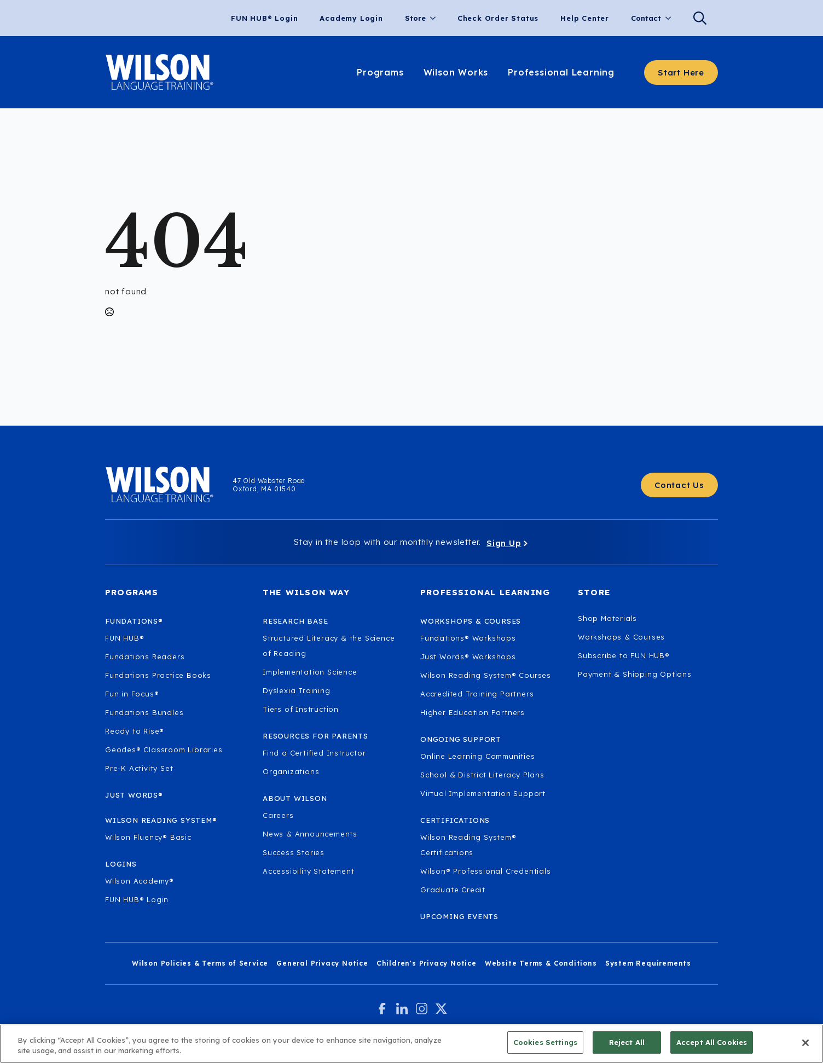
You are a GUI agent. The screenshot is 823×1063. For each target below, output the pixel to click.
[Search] (700, 18)
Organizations (291, 771)
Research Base (295, 621)
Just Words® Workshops (468, 656)
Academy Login (351, 18)
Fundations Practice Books (158, 675)
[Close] (805, 1046)
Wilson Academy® (139, 880)
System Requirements (648, 963)
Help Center (584, 18)
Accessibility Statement (308, 871)
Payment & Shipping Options (635, 674)
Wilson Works (456, 72)
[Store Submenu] (436, 18)
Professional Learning (561, 72)
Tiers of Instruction (301, 709)
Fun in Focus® (132, 693)
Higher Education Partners (472, 712)
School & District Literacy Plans (482, 774)
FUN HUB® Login (264, 18)
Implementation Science (310, 671)
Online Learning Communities (477, 756)
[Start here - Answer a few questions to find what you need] (681, 72)
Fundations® (134, 621)
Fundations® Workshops (468, 638)
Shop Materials (607, 618)
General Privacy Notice (322, 963)
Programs (132, 592)
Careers (278, 815)
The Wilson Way (306, 592)
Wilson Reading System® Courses (485, 675)
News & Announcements (310, 833)
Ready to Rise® (134, 731)
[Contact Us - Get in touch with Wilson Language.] (679, 485)
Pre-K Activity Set (139, 768)
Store (415, 18)
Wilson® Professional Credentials (485, 871)
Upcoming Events (459, 916)
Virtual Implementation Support (483, 793)
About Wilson (295, 798)
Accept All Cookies (711, 1046)
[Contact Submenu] (671, 18)
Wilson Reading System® (161, 820)
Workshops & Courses (621, 636)
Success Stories (293, 852)
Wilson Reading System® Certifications (468, 845)
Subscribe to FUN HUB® (624, 655)
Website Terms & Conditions (541, 963)
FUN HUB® (124, 638)
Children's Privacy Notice (426, 963)
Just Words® (134, 795)
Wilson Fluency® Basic (148, 837)
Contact (646, 18)
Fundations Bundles (144, 712)
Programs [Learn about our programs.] (380, 72)
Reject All (627, 1046)
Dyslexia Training (297, 690)
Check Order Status (497, 18)
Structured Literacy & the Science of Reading (329, 646)
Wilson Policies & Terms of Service (200, 963)
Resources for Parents (315, 735)
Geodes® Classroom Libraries (164, 749)
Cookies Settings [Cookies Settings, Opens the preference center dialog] (545, 1046)
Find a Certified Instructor (314, 752)
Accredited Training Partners (477, 693)
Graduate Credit (452, 889)
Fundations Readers (144, 656)
